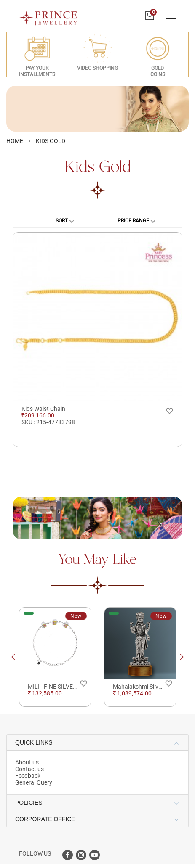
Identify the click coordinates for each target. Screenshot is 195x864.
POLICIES (29, 803)
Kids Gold (50, 140)
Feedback (27, 775)
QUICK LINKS (34, 742)
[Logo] (48, 15)
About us (27, 762)
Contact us (29, 769)
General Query (33, 782)
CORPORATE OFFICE (45, 819)
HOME (14, 140)
